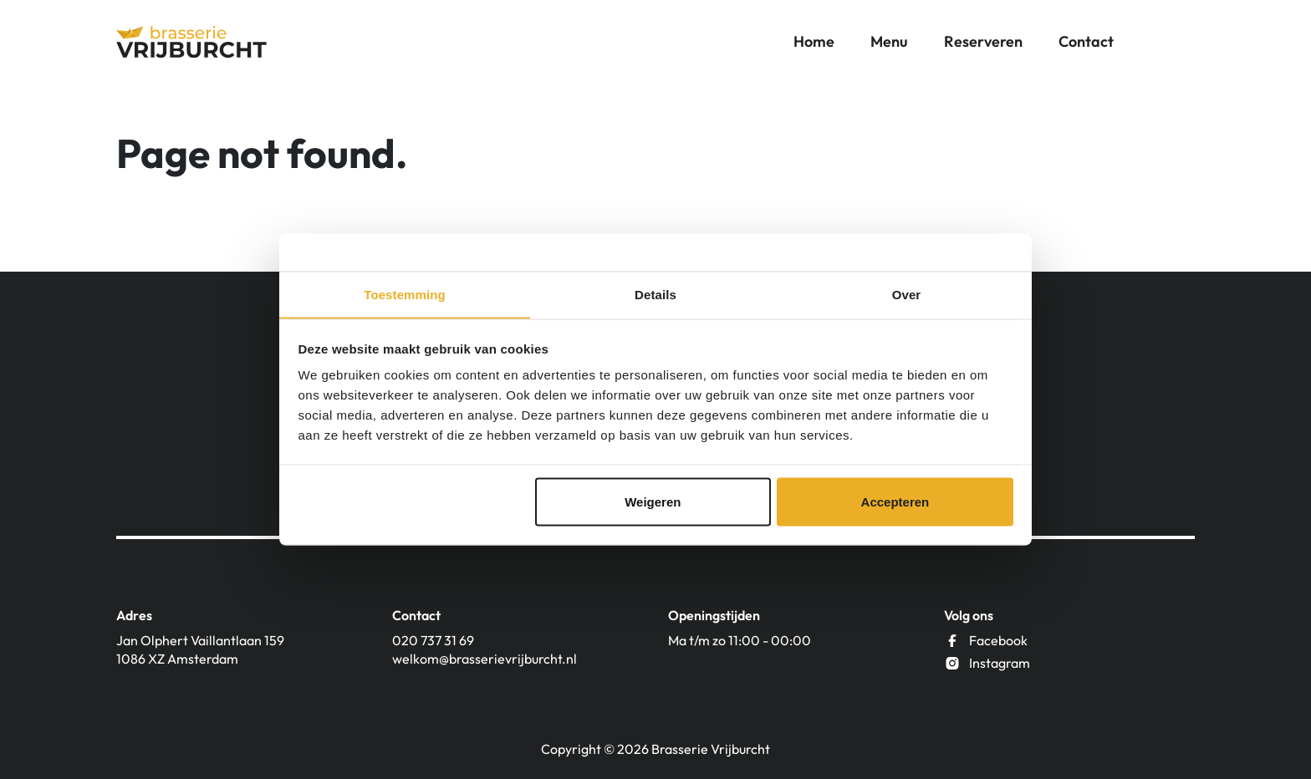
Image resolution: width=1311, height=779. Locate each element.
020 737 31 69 (433, 640)
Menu (889, 41)
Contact (1086, 41)
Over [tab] (906, 294)
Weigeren (653, 502)
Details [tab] (655, 294)
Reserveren (983, 41)
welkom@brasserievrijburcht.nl (484, 658)
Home (813, 41)
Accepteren (895, 502)
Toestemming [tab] (405, 294)
